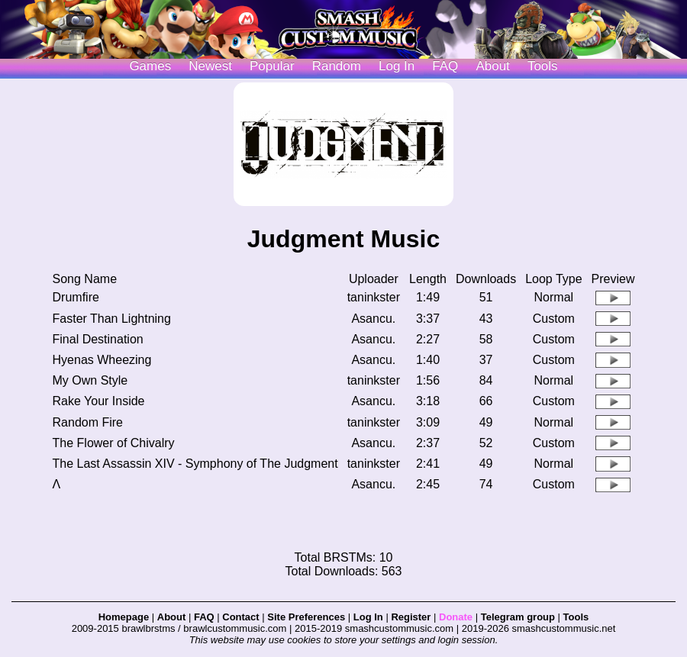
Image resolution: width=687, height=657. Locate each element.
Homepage (123, 617)
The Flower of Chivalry (114, 442)
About (492, 66)
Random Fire (88, 422)
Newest (210, 66)
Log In (368, 617)
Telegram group (518, 617)
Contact (240, 617)
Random (336, 66)
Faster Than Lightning (112, 318)
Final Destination (98, 339)
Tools (542, 66)
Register (411, 617)
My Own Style (90, 380)
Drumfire (76, 297)
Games (150, 66)
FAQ (445, 66)
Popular (272, 66)
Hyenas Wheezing (102, 359)
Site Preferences (306, 617)
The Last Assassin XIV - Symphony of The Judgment (195, 463)
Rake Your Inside (99, 401)
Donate (456, 617)
